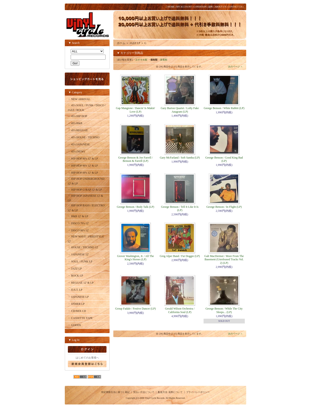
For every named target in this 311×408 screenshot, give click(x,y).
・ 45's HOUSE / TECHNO (83, 137)
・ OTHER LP (76, 304)
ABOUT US (220, 6)
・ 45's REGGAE (78, 130)
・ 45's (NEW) (76, 151)
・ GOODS (74, 325)
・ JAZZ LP (75, 268)
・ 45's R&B (75, 123)
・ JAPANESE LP (78, 296)
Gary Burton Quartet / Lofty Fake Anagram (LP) (180, 109)
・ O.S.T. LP (75, 289)
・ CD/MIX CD (77, 311)
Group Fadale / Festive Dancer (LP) (135, 308)
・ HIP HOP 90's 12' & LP (83, 165)
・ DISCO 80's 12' (78, 230)
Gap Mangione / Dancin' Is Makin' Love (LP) (135, 109)
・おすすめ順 (140, 59)
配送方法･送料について (170, 392)
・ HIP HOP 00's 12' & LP (83, 172)
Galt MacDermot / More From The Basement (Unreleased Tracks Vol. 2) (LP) (224, 259)
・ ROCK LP (75, 275)
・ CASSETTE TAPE (80, 318)
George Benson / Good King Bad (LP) (224, 159)
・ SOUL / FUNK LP (80, 261)
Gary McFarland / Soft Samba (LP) (180, 157)
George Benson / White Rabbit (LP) (224, 108)
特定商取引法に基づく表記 (115, 392)
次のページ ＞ (235, 66)
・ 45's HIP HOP (77, 116)
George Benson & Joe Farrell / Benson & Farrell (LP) (135, 159)
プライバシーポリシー (198, 392)
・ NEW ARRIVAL (79, 99)
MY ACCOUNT (184, 6)
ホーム (121, 43)
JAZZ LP (135, 43)
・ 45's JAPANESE (79, 144)
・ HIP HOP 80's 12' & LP (83, 158)
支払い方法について (143, 392)
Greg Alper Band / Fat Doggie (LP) (180, 256)
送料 (210, 6)
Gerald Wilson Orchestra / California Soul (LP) (180, 310)
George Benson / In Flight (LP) (224, 206)
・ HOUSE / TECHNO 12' (83, 247)
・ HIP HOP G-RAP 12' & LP (85, 189)
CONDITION (200, 6)
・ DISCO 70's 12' (78, 223)
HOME (171, 6)
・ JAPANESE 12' (78, 254)
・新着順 (162, 59)
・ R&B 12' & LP (78, 216)
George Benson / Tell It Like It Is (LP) (179, 208)
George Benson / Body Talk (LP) (135, 206)
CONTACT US (235, 6)
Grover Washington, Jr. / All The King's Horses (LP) (135, 257)
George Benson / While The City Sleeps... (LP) (224, 310)
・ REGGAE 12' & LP (81, 282)
